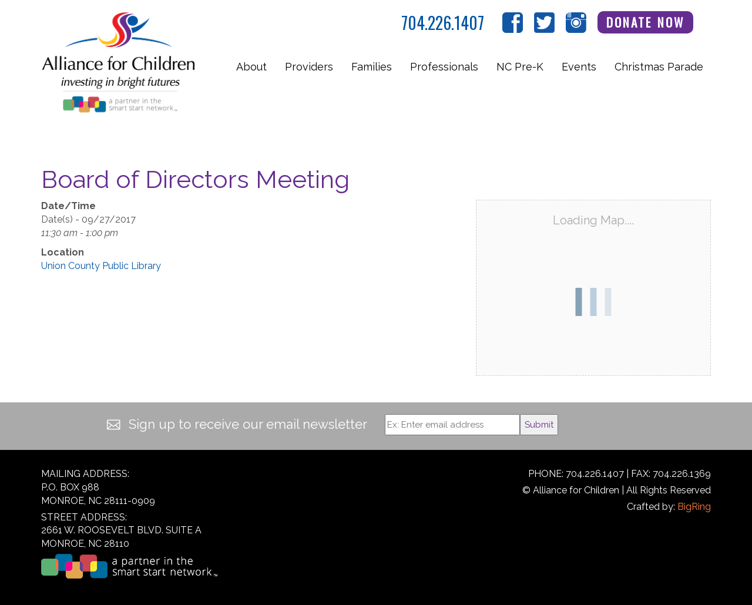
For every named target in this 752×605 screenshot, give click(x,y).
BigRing (694, 506)
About (251, 66)
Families (371, 66)
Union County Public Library (101, 265)
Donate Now (645, 22)
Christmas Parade (659, 66)
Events (579, 66)
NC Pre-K (519, 66)
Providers (309, 66)
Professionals (444, 66)
